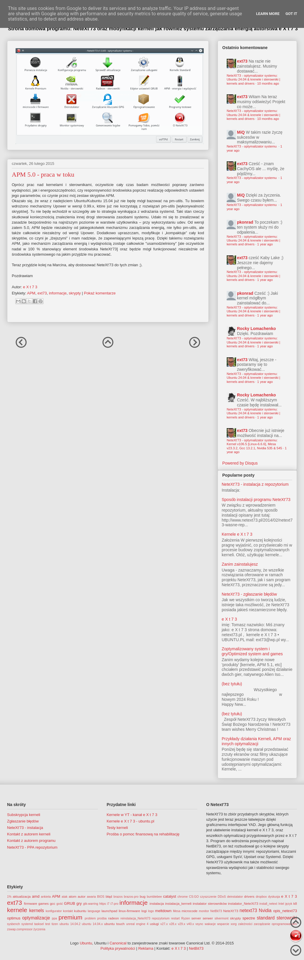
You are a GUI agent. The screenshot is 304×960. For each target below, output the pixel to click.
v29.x (181, 924)
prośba (102, 918)
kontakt (68, 911)
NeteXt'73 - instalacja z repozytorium (255, 484)
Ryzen (185, 918)
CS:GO (194, 896)
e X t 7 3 (229, 619)
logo (151, 911)
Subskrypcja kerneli (23, 814)
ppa (54, 918)
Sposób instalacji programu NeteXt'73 (256, 499)
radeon (113, 918)
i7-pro (114, 903)
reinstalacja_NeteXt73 (136, 918)
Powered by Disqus (240, 463)
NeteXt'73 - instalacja (25, 827)
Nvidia (265, 910)
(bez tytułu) (232, 683)
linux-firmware (129, 911)
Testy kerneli (117, 827)
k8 (295, 903)
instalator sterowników (210, 903)
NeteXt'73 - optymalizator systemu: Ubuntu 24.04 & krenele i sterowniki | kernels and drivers (253, 79)
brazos (118, 896)
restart (175, 918)
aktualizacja (22, 896)
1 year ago (265, 244)
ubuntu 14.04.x (92, 924)
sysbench (13, 924)
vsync (199, 924)
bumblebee (154, 896)
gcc (52, 903)
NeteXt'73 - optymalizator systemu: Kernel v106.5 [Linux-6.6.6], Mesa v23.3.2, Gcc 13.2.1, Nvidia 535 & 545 (254, 444)
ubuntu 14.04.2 (69, 924)
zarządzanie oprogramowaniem (275, 924)
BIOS (100, 896)
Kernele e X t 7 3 (237, 534)
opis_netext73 (285, 911)
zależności (245, 924)
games (44, 903)
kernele (17, 910)
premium (70, 917)
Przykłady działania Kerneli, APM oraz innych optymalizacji (256, 741)
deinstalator (235, 896)
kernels (36, 910)
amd (35, 896)
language (94, 911)
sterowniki (287, 917)
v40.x (190, 924)
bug (143, 896)
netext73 (248, 910)
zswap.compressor (20, 929)
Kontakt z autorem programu (31, 840)
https (102, 903)
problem (90, 918)
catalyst (169, 896)
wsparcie (223, 924)
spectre (249, 918)
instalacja (157, 903)
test (47, 924)
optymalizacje (36, 917)
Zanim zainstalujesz (240, 564)
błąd (109, 896)
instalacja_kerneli (178, 903)
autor (82, 896)
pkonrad (245, 222)
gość (59, 903)
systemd (27, 924)
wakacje (210, 924)
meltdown (163, 911)
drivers (249, 896)
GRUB (69, 903)
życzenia (39, 929)
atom (72, 896)
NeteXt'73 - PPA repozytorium (32, 847)
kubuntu (80, 911)
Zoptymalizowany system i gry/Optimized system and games (252, 651)
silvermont (221, 918)
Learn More (268, 13)
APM (31, 293)
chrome (183, 896)
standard (266, 917)
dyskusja (274, 896)
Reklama (145, 948)
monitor (204, 911)
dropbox (261, 896)
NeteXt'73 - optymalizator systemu (252, 146)
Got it (291, 13)
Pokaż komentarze (100, 293)
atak (65, 896)
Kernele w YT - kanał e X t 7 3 (132, 814)
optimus (14, 918)
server (196, 918)
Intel (281, 903)
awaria (91, 896)
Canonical (117, 943)
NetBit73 (216, 911)
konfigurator (54, 911)
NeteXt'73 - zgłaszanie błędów (249, 594)
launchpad (109, 911)
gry (79, 903)
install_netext (268, 903)
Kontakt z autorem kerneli (28, 834)
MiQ (241, 132)
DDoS (222, 896)
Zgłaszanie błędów (23, 821)
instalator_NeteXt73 (243, 903)
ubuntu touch (114, 924)
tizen (54, 924)
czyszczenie (208, 896)
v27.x (164, 924)
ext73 (42, 293)
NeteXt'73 (230, 911)
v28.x (172, 924)
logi (144, 911)
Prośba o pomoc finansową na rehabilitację (143, 834)
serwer (208, 918)
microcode (190, 911)
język (288, 903)
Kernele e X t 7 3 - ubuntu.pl (130, 821)
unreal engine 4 (137, 924)
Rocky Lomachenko (256, 328)
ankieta (46, 896)
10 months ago (268, 83)
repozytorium (161, 918)
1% (9, 896)
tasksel (39, 924)
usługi (154, 924)
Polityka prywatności (118, 948)
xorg (234, 924)
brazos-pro (131, 896)
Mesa (176, 911)
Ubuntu (86, 943)
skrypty (75, 293)
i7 (108, 903)
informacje (57, 293)
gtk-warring (90, 903)
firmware (30, 903)
